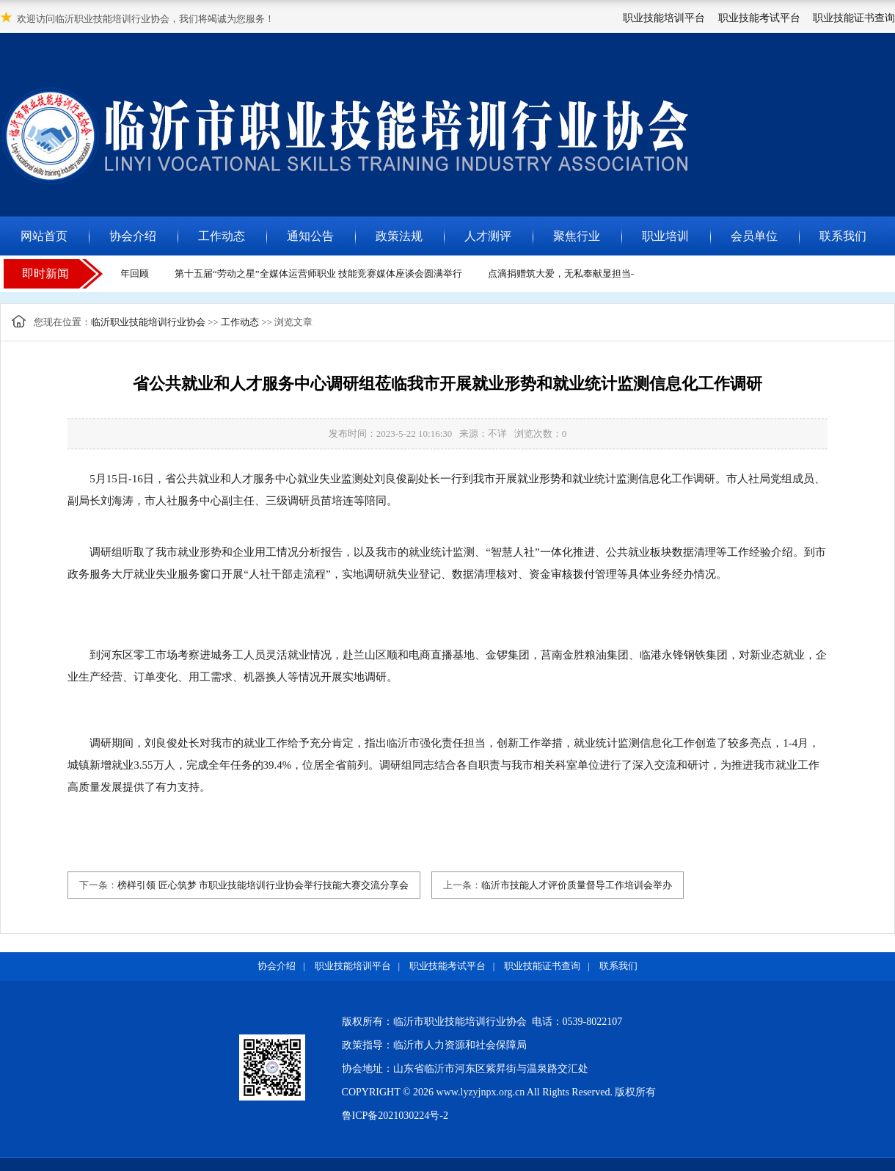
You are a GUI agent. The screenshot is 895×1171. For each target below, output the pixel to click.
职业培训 (665, 236)
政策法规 (399, 236)
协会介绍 (132, 236)
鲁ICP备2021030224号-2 (395, 1115)
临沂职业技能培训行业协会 (148, 321)
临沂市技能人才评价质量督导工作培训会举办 (576, 885)
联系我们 (842, 236)
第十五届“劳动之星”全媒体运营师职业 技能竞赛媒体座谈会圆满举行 (320, 273)
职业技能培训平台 (664, 17)
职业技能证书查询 (854, 17)
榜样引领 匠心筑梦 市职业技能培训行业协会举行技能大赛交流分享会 (263, 885)
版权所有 (635, 1092)
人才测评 (487, 236)
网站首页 (44, 236)
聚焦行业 (576, 236)
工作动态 (221, 236)
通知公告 (310, 236)
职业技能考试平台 (759, 17)
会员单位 (754, 236)
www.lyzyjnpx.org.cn (480, 1092)
